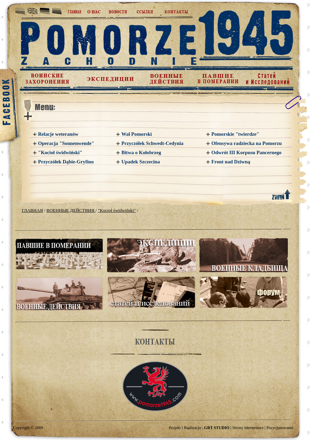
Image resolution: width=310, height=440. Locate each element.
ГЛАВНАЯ (32, 210)
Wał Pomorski (136, 134)
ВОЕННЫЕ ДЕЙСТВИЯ (70, 210)
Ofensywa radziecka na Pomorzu (246, 143)
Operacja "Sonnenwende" (66, 143)
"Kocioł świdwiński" (60, 152)
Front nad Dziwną (230, 161)
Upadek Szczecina (140, 161)
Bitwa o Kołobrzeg (141, 152)
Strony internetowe (248, 427)
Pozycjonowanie (279, 427)
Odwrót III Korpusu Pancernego (246, 152)
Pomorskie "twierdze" (235, 134)
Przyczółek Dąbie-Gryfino (66, 161)
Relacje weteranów (58, 134)
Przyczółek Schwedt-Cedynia (152, 143)
